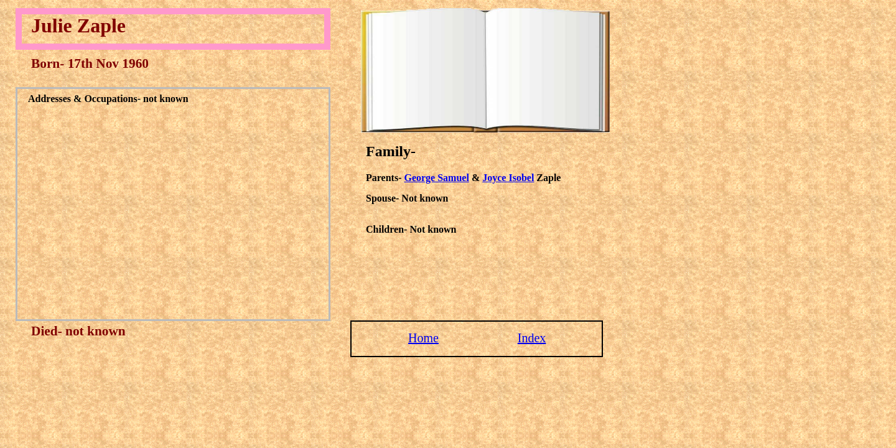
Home (423, 338)
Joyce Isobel (508, 177)
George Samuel (436, 177)
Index (532, 338)
